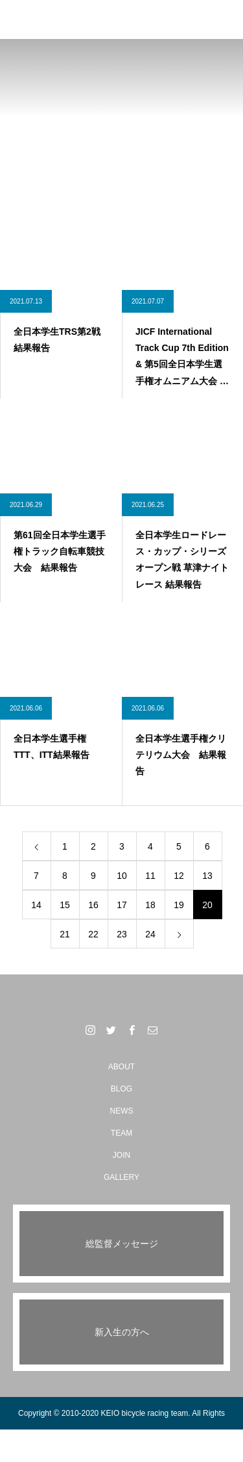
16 (93, 905)
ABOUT (121, 1066)
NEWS (121, 1111)
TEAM (121, 1133)
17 (122, 905)
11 (150, 875)
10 (122, 875)
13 (207, 875)
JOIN (121, 1155)
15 (65, 905)
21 (65, 934)
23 (122, 934)
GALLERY (121, 1177)
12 (179, 875)
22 (93, 934)
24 (150, 934)
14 (36, 905)
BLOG (121, 1088)
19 (179, 905)
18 (150, 905)
